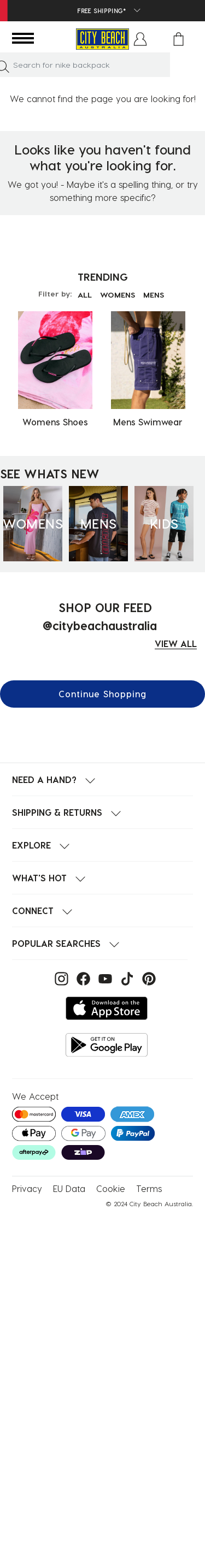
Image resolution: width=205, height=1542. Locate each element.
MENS (153, 294)
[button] (140, 39)
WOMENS (117, 294)
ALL (85, 294)
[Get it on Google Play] (107, 1045)
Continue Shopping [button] (102, 694)
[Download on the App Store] (107, 1008)
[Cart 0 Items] (178, 39)
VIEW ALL (176, 643)
